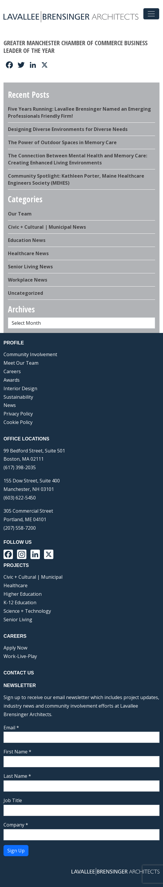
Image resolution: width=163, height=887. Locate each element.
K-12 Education (20, 602)
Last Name (17, 776)
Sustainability (18, 397)
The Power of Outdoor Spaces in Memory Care (62, 142)
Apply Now (15, 647)
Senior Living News (30, 266)
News (10, 405)
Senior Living (18, 619)
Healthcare (16, 585)
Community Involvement (30, 354)
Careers (12, 371)
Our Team (20, 214)
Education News (26, 240)
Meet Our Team (21, 363)
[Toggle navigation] (151, 14)
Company (16, 825)
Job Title (13, 800)
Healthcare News (28, 253)
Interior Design (20, 388)
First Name (17, 751)
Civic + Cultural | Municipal (33, 577)
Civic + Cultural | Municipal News (47, 227)
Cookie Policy (18, 422)
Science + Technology (27, 611)
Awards (12, 380)
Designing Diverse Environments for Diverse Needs (68, 129)
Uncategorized (25, 293)
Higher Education (23, 594)
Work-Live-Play (20, 656)
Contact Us (19, 672)
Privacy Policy (18, 413)
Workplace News (27, 280)
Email (11, 727)
